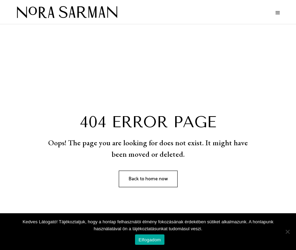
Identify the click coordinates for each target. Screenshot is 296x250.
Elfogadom (149, 239)
